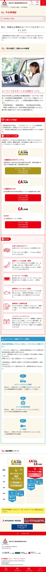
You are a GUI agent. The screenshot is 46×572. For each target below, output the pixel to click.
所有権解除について (6, 558)
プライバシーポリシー (20, 558)
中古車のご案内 (15, 7)
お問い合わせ (39, 509)
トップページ (5, 7)
